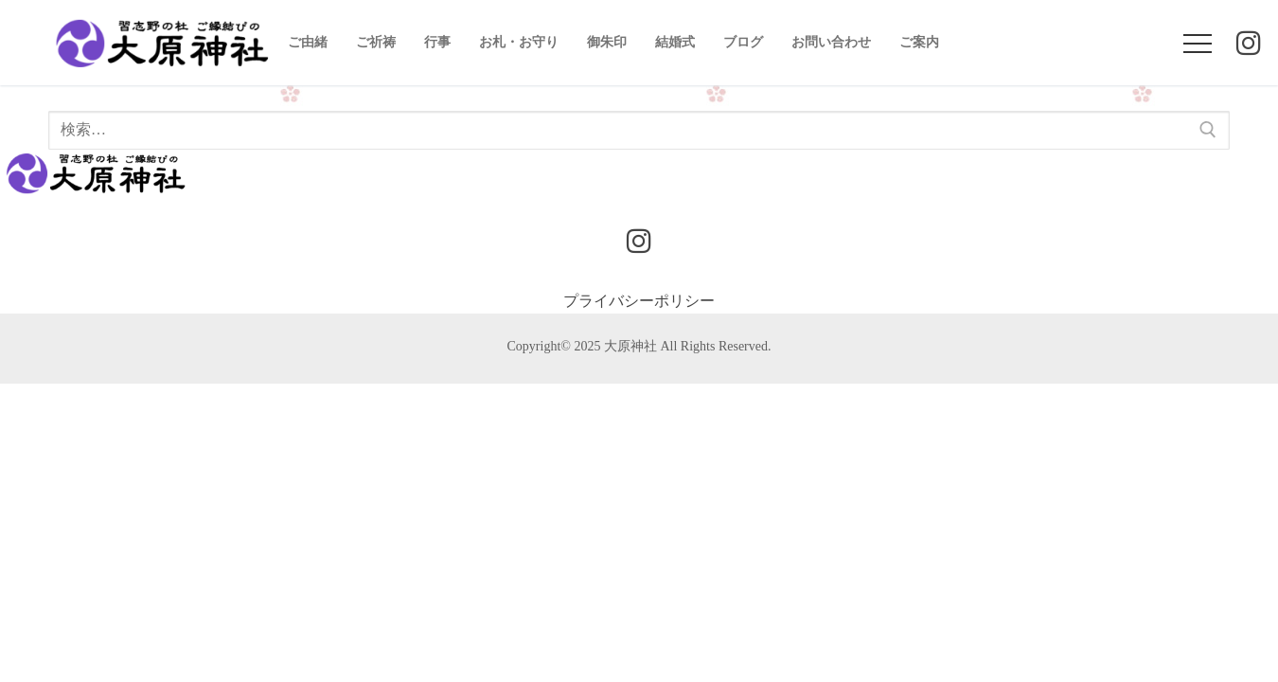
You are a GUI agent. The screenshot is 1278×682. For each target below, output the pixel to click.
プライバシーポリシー (639, 301)
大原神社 (630, 346)
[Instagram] (1248, 48)
